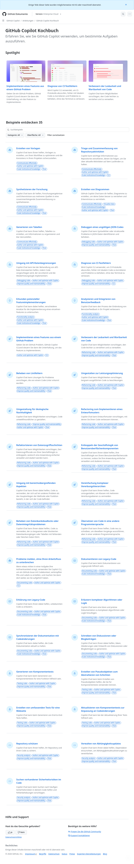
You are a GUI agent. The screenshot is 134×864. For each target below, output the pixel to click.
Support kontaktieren (79, 835)
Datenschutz (53, 854)
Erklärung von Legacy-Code (30, 599)
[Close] (126, 4)
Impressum (30, 854)
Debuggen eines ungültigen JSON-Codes (102, 227)
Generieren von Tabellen (29, 227)
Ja (10, 832)
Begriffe (42, 854)
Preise (72, 854)
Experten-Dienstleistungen (89, 854)
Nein (21, 832)
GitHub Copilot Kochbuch (47, 20)
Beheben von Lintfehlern (29, 373)
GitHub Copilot (13, 20)
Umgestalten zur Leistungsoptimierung (102, 373)
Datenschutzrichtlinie (13, 837)
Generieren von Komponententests (34, 671)
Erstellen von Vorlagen (28, 148)
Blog (105, 854)
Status (64, 854)
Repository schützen (27, 743)
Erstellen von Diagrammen (95, 189)
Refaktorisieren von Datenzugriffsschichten (39, 445)
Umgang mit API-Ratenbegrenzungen (36, 263)
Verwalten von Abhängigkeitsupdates (101, 743)
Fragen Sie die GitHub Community (84, 831)
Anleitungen (28, 20)
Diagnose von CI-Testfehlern (62, 86)
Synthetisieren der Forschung (31, 189)
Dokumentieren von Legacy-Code (98, 559)
